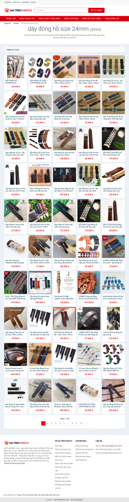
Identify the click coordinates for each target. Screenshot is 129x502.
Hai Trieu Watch (76, 500)
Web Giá (49, 495)
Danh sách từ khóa (62, 474)
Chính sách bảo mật (63, 449)
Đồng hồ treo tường (91, 19)
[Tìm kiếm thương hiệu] (61, 10)
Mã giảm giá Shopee (63, 485)
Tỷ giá (19, 495)
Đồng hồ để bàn (71, 19)
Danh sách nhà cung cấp (63, 469)
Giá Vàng (41, 495)
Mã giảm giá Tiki (61, 478)
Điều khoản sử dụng (63, 453)
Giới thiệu (25, 2)
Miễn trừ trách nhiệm (63, 456)
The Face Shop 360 (29, 495)
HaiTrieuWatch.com (61, 500)
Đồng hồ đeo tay (27, 19)
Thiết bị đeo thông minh (49, 19)
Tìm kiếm (96, 10)
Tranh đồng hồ (112, 19)
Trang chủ (7, 2)
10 (81, 423)
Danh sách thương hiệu (64, 463)
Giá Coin (56, 495)
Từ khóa (16, 23)
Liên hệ (33, 2)
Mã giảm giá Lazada (63, 481)
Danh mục (16, 2)
